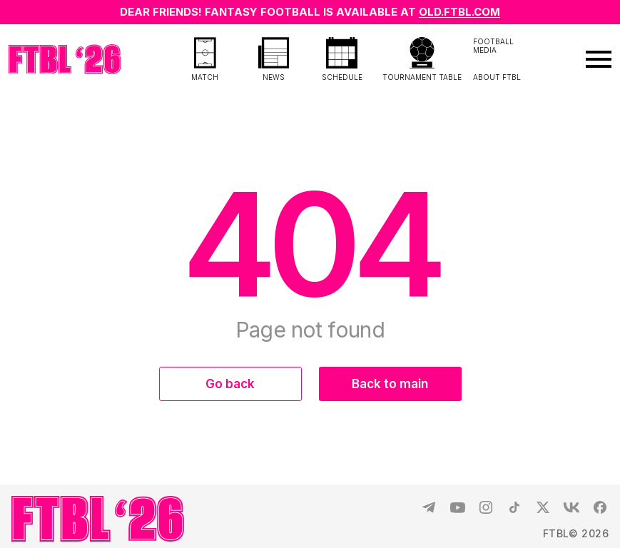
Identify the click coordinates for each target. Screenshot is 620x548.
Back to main (390, 384)
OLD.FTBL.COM (459, 12)
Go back (230, 384)
